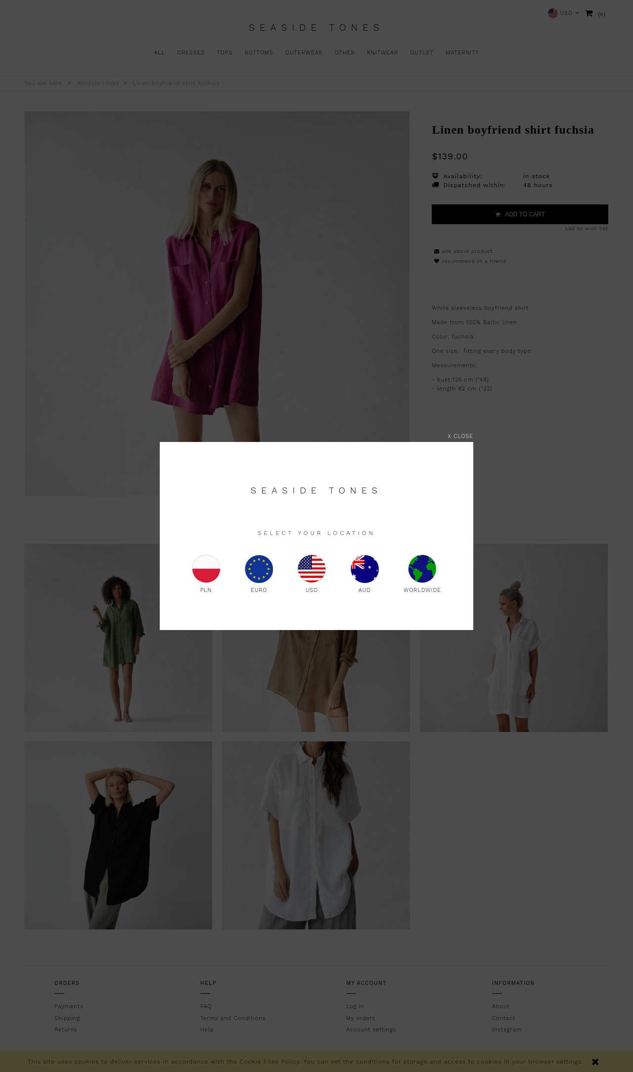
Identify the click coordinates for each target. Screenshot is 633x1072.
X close (460, 436)
